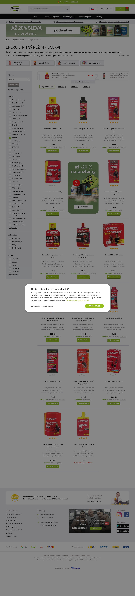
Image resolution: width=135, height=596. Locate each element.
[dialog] (67, 298)
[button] (42, 306)
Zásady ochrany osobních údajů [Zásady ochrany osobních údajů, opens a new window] (77, 300)
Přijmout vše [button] (94, 306)
